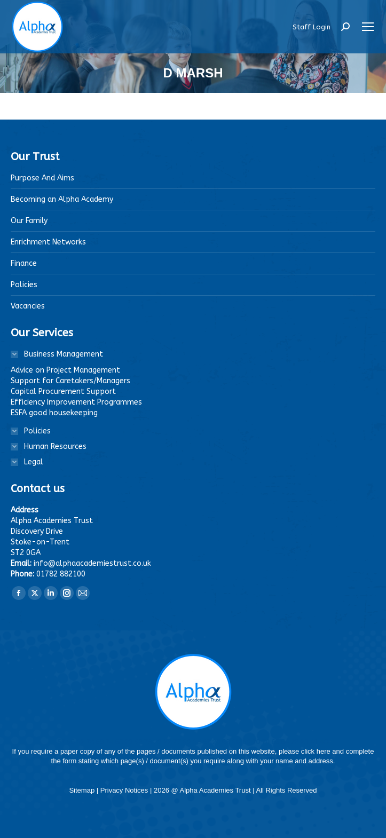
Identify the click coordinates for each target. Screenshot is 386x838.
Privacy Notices (125, 790)
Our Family (29, 220)
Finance (24, 263)
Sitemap (82, 790)
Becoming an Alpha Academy (62, 199)
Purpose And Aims (42, 178)
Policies (24, 284)
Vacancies (28, 306)
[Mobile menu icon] (367, 26)
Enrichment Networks (48, 242)
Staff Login (311, 27)
